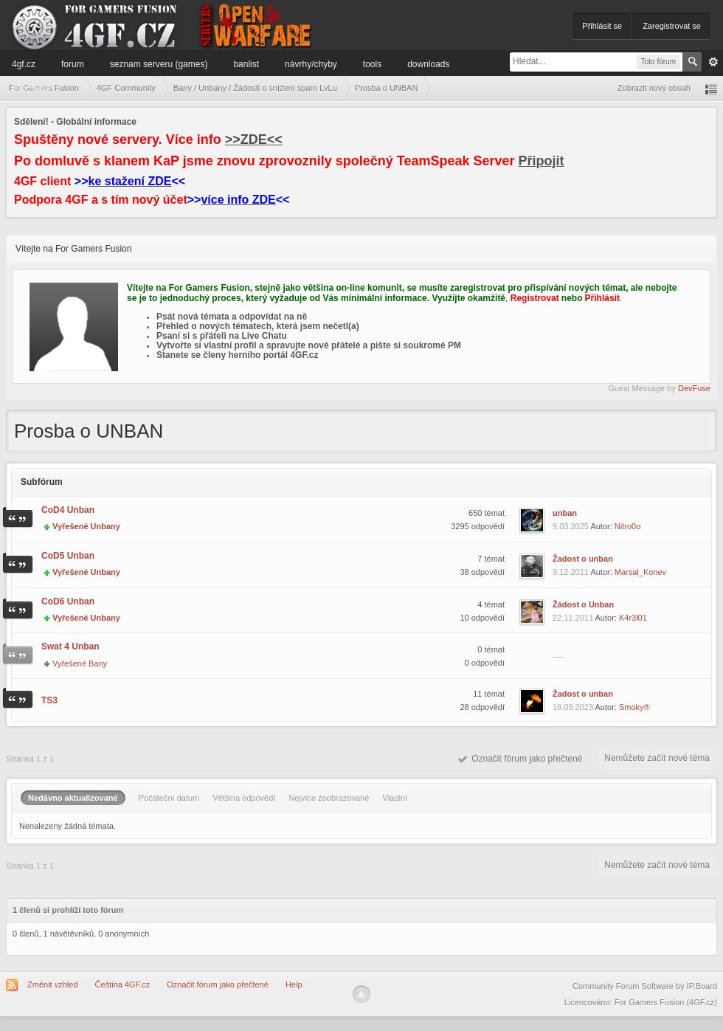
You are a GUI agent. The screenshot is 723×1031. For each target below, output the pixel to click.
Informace (31, 88)
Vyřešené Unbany (86, 526)
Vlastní (394, 797)
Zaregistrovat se (672, 25)
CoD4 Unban (67, 510)
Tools (372, 64)
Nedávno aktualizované (73, 797)
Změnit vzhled (52, 984)
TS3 (49, 700)
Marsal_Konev (640, 572)
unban (565, 512)
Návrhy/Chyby (311, 64)
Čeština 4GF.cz (123, 984)
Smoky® (634, 707)
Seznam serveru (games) (159, 64)
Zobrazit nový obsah (654, 87)
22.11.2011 (573, 617)
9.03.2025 (571, 526)
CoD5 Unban (67, 556)
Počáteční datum (169, 797)
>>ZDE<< (254, 139)
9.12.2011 (571, 572)
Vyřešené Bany (79, 663)
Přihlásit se (602, 25)
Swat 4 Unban (70, 646)
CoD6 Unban (67, 601)
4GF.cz (23, 64)
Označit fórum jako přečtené (520, 759)
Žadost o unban (583, 558)
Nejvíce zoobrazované (328, 797)
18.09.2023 (573, 707)
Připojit (541, 161)
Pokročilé (713, 62)
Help (294, 984)
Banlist (246, 64)
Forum (72, 64)
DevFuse (694, 388)
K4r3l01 (633, 617)
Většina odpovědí (243, 797)
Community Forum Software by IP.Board (644, 986)
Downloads (428, 64)
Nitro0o (627, 526)
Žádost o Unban (583, 604)
